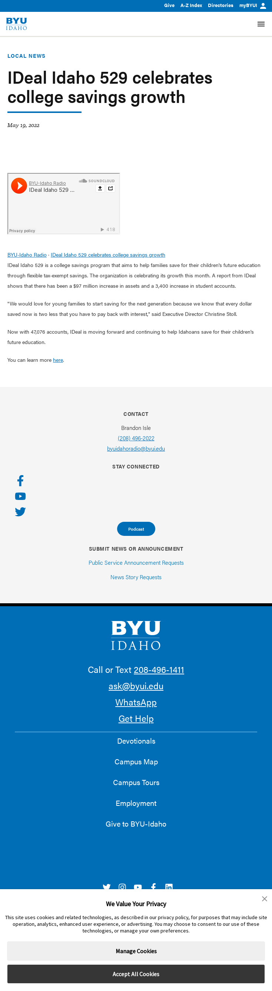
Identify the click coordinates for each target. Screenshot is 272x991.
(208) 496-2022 (136, 438)
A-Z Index (191, 5)
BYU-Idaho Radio (27, 254)
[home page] (16, 24)
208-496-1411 (159, 669)
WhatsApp (136, 701)
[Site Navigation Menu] (261, 24)
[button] (264, 898)
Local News (26, 55)
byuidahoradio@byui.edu (136, 448)
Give (169, 5)
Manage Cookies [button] (136, 951)
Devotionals (136, 740)
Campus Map (136, 761)
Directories (220, 5)
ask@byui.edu (136, 685)
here (58, 359)
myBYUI (252, 5)
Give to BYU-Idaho (136, 823)
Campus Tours (136, 782)
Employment (136, 802)
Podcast (136, 528)
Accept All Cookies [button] (136, 974)
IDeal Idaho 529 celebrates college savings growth (108, 254)
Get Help (136, 718)
